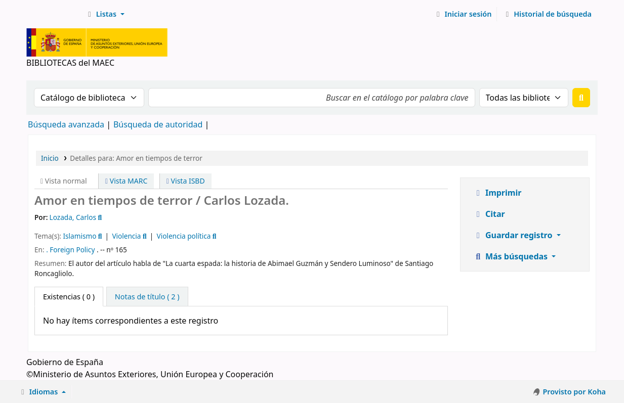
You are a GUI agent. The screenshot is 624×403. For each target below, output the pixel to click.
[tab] (147, 297)
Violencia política (183, 236)
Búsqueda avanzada (66, 124)
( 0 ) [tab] (69, 296)
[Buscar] (581, 97)
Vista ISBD (186, 181)
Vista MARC (126, 181)
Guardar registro (514, 235)
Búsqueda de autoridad (157, 124)
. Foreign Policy (70, 249)
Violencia (126, 236)
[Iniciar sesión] (463, 14)
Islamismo (79, 236)
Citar (489, 213)
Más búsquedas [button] (511, 256)
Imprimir (497, 192)
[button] (105, 14)
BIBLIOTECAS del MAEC (53, 14)
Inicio (50, 158)
